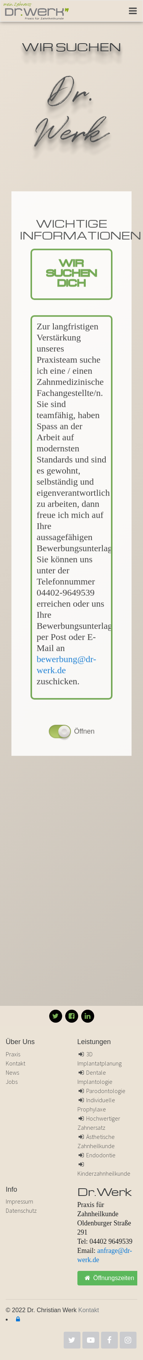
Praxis (13, 1054)
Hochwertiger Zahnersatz (99, 1122)
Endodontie (96, 1155)
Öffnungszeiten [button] (109, 1278)
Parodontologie (101, 1091)
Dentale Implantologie (94, 1077)
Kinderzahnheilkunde (103, 1169)
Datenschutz (21, 1210)
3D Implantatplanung (99, 1058)
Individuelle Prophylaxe (96, 1104)
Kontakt (15, 1063)
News (12, 1072)
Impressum (19, 1201)
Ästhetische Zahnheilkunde (96, 1141)
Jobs (12, 1081)
